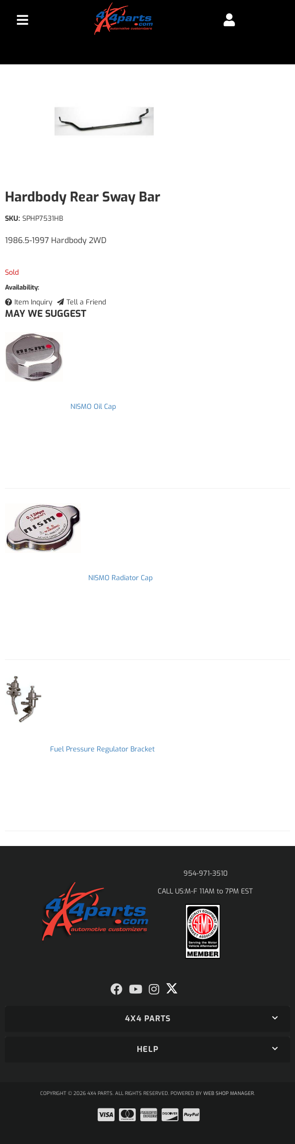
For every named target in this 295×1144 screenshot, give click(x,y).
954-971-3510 (205, 873)
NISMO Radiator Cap (120, 578)
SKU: (12, 218)
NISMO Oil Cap (93, 406)
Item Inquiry (33, 302)
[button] (147, 1019)
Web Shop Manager (228, 1093)
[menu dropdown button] (22, 20)
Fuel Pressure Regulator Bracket (102, 749)
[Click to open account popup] (229, 20)
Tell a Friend (86, 302)
